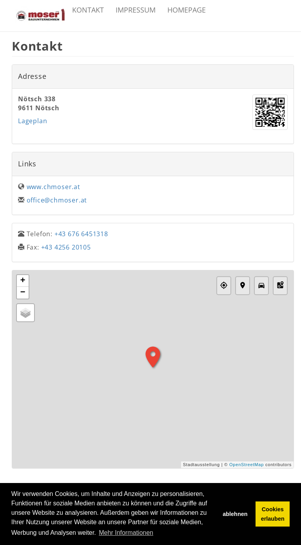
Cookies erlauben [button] (273, 514)
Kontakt (88, 10)
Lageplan (32, 121)
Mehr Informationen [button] (126, 532)
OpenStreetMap (246, 464)
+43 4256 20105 (66, 247)
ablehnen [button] (235, 514)
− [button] (22, 293)
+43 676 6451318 (81, 234)
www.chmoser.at (53, 186)
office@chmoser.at (57, 200)
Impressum (136, 10)
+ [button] (22, 281)
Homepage (186, 10)
